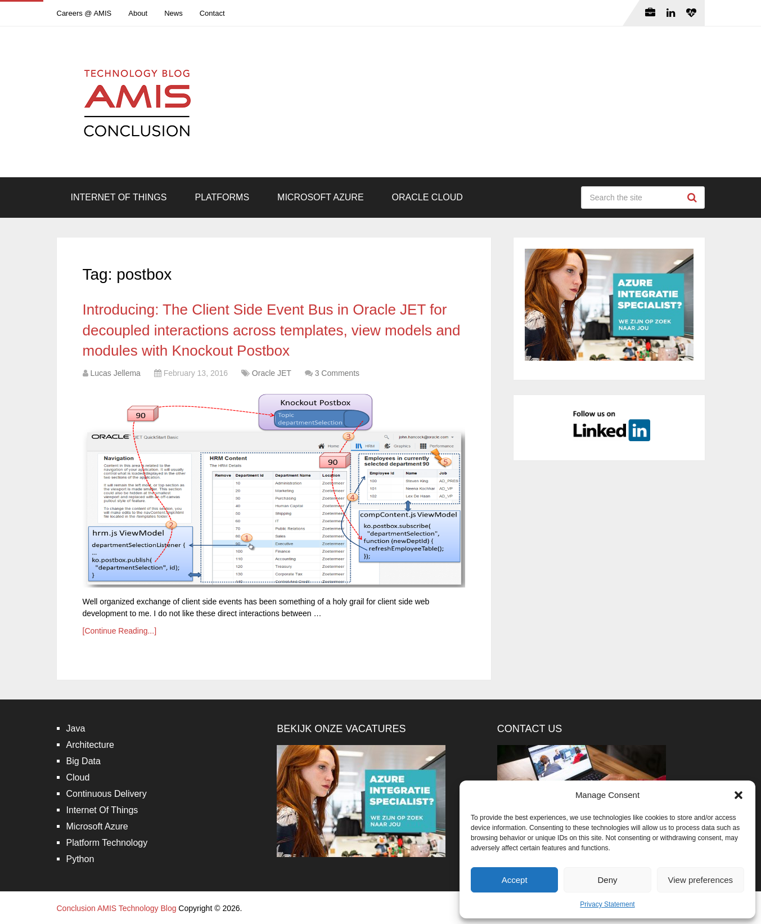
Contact (212, 13)
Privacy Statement (607, 904)
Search (693, 197)
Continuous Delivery (106, 794)
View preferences (700, 880)
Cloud (78, 777)
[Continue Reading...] (120, 630)
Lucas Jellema (115, 373)
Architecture (90, 745)
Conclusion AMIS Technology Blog (117, 908)
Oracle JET (271, 373)
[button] (738, 795)
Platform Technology (107, 842)
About (137, 13)
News (173, 13)
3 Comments (337, 373)
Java (75, 728)
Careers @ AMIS (84, 13)
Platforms (222, 197)
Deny (607, 880)
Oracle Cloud (427, 197)
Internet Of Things (119, 197)
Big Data (83, 761)
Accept (515, 880)
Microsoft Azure (320, 197)
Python (80, 859)
